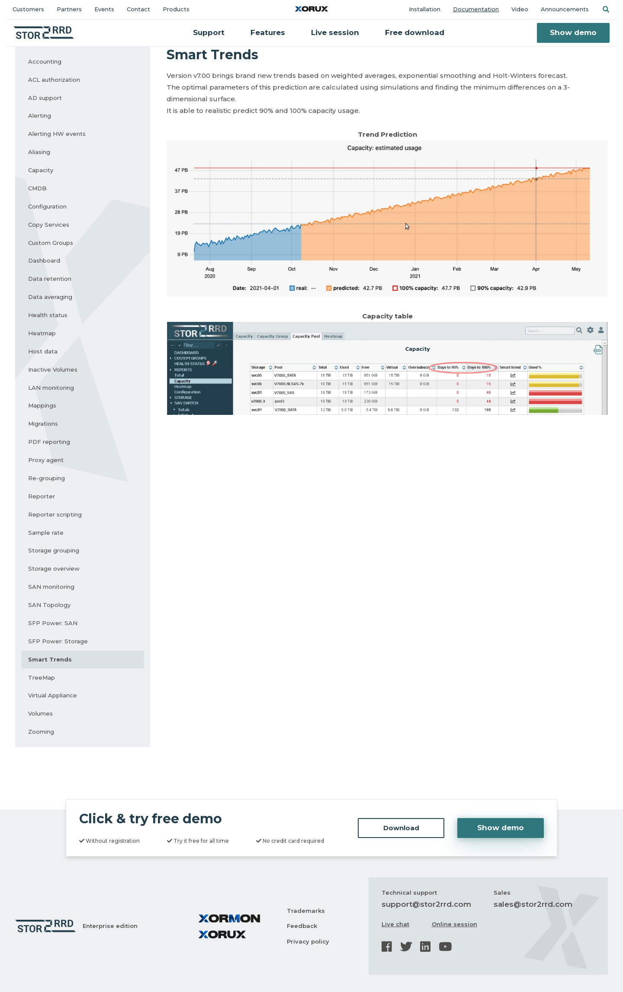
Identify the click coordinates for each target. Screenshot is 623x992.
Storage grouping (53, 550)
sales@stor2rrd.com (533, 904)
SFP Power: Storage (58, 641)
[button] (606, 9)
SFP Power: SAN (52, 623)
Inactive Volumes (52, 369)
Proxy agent (46, 459)
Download (401, 828)
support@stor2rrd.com (426, 904)
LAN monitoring (51, 387)
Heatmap (42, 333)
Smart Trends (50, 659)
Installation (424, 9)
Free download (414, 32)
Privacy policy (308, 941)
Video (519, 9)
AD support (45, 97)
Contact (138, 9)
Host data (43, 351)
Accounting (44, 61)
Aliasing (39, 151)
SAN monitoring (51, 586)
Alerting (39, 115)
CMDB (37, 188)
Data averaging (50, 296)
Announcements (565, 9)
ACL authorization (54, 79)
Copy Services (48, 224)
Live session (335, 32)
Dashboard (44, 260)
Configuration (47, 206)
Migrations (43, 423)
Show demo (573, 32)
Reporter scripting (55, 514)
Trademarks (306, 910)
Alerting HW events (57, 133)
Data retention (49, 278)
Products (176, 9)
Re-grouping (46, 478)
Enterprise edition (110, 925)
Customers (28, 9)
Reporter (41, 496)
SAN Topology (49, 604)
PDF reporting (49, 441)
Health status (47, 314)
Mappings (42, 405)
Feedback (302, 925)
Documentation (476, 9)
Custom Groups (50, 242)
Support (209, 32)
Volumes (40, 713)
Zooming (41, 731)
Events (104, 9)
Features (267, 32)
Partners (69, 9)
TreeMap (41, 677)
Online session (454, 924)
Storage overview (54, 568)
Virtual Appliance (52, 695)
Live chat (395, 924)
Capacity (40, 170)
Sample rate (46, 532)
